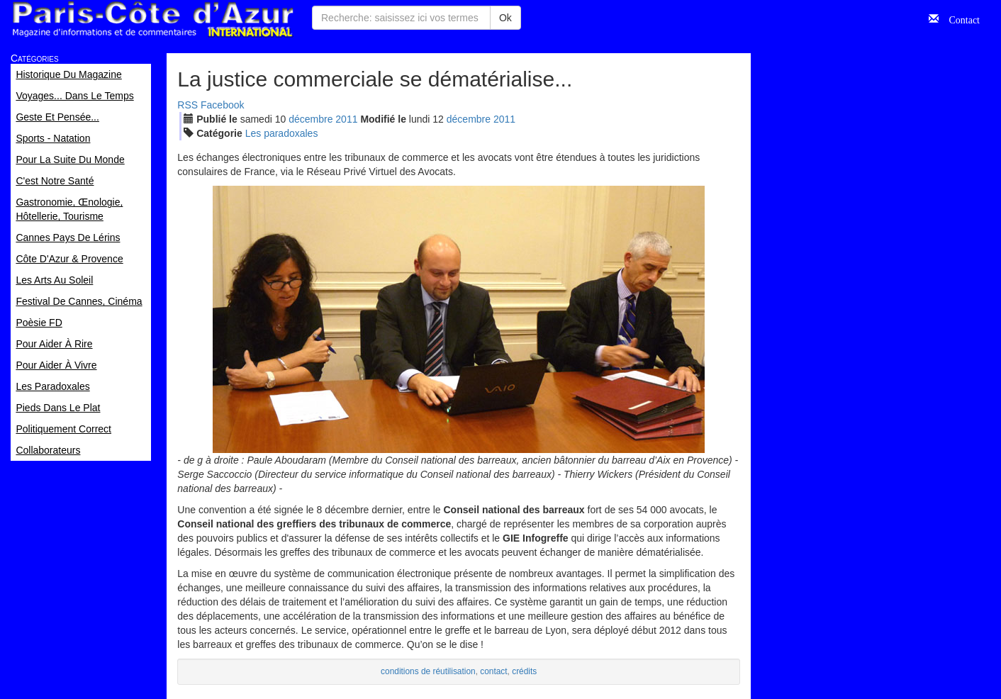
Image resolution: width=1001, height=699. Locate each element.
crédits (524, 671)
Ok (505, 17)
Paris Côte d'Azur (152, 19)
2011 (346, 119)
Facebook (222, 105)
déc (310, 119)
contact (493, 671)
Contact (959, 18)
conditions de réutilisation (428, 671)
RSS (187, 105)
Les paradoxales (281, 133)
